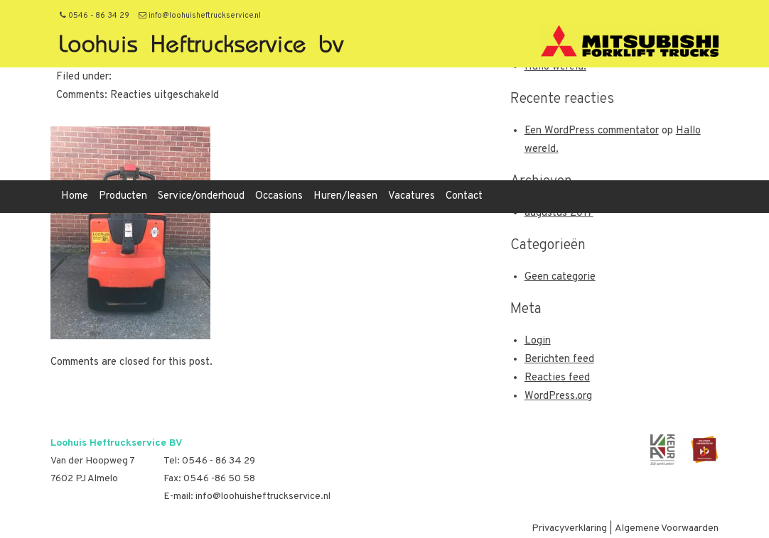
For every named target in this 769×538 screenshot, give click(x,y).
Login (538, 341)
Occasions (279, 196)
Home (74, 196)
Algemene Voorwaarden (667, 528)
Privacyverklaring (569, 528)
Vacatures (411, 196)
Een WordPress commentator (592, 131)
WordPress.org (558, 396)
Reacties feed (557, 378)
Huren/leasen (345, 196)
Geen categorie (560, 277)
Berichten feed (559, 359)
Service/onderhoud (201, 196)
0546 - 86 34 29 (94, 16)
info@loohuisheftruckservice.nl (200, 16)
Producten (123, 196)
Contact (464, 196)
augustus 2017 (559, 213)
